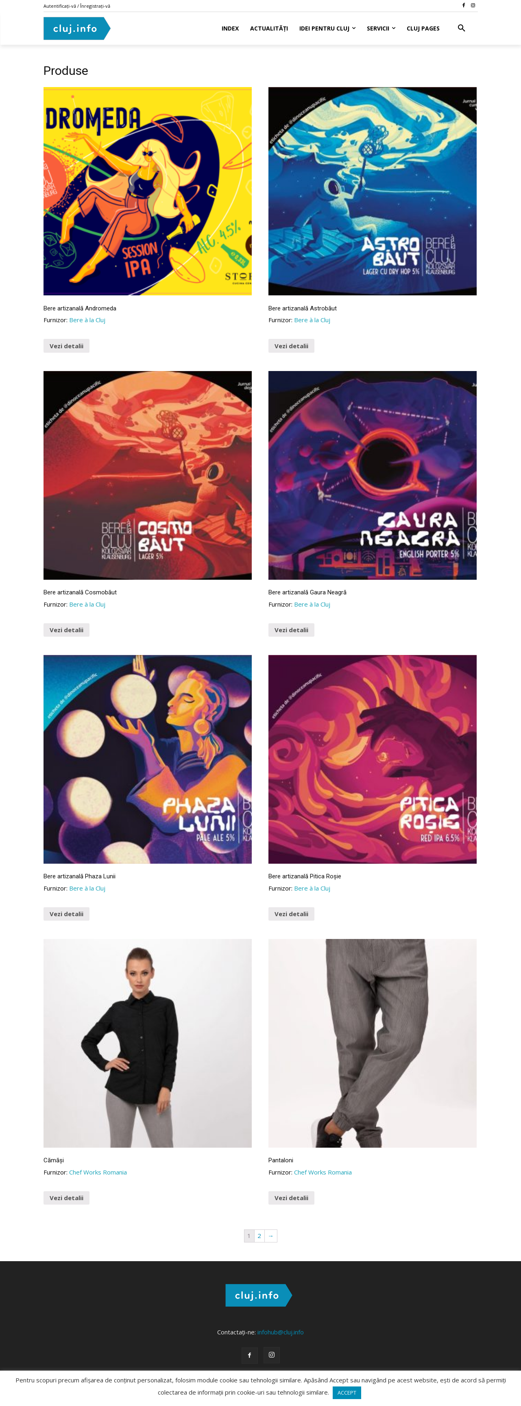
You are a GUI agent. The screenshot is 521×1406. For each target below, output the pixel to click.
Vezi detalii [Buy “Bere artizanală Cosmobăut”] (66, 630)
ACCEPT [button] (347, 1392)
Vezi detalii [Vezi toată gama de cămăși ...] (66, 1198)
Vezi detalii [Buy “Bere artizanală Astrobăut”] (291, 346)
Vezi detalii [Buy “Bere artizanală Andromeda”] (66, 346)
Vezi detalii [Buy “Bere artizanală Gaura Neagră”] (291, 630)
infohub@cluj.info (280, 1332)
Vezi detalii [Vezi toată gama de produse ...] (291, 1198)
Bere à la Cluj (87, 320)
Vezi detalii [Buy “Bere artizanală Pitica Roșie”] (291, 914)
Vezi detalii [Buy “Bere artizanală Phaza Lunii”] (66, 914)
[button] (461, 28)
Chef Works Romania (98, 1172)
